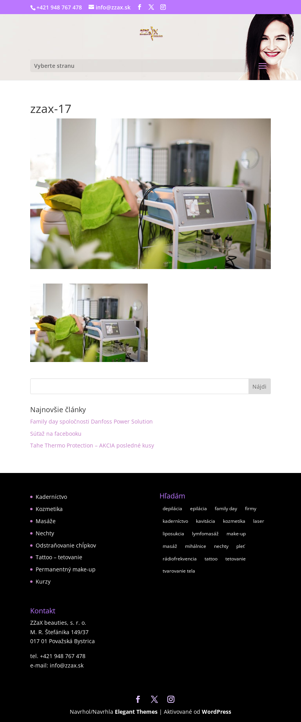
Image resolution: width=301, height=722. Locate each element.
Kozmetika (49, 509)
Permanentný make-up (66, 569)
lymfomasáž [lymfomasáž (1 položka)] (205, 533)
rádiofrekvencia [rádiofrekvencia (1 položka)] (180, 558)
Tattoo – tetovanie (59, 557)
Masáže (46, 521)
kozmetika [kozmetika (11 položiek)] (234, 521)
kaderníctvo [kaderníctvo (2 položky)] (175, 521)
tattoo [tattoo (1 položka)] (211, 558)
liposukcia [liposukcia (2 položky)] (173, 533)
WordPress (216, 711)
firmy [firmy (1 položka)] (250, 508)
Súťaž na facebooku (56, 433)
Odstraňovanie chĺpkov (66, 545)
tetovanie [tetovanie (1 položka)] (235, 558)
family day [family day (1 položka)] (226, 508)
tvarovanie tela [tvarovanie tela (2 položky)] (179, 570)
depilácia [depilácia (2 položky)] (172, 508)
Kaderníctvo (51, 496)
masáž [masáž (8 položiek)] (170, 546)
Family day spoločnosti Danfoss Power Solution (91, 421)
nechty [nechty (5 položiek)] (221, 546)
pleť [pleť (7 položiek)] (240, 546)
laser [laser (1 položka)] (258, 521)
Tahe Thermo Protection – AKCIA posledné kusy (92, 445)
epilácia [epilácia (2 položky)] (198, 508)
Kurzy (43, 581)
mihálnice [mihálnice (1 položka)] (195, 546)
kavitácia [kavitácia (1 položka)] (205, 521)
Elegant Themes (136, 711)
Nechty (45, 533)
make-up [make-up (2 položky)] (236, 533)
